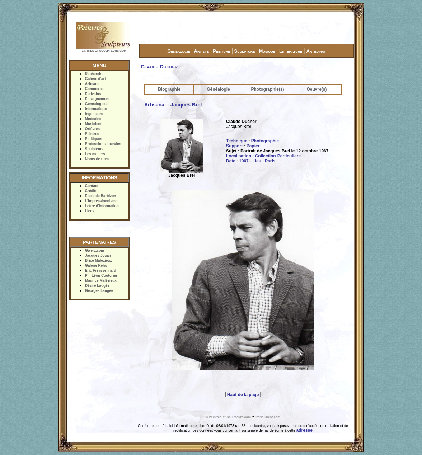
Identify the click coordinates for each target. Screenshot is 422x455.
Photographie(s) (267, 89)
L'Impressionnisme (101, 201)
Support (234, 145)
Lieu (256, 160)
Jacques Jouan (98, 255)
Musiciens (93, 124)
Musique (267, 51)
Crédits (91, 191)
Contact (91, 186)
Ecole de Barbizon (100, 196)
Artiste (201, 51)
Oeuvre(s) (316, 89)
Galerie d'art (95, 79)
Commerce (94, 89)
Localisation (238, 155)
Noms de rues (97, 159)
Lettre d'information (102, 206)
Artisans (92, 84)
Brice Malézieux (98, 260)
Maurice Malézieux (101, 281)
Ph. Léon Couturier (101, 276)
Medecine (93, 119)
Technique (236, 140)
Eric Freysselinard (100, 270)
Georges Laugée (99, 291)
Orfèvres (92, 129)
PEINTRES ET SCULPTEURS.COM (103, 50)
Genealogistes (97, 104)
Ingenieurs (94, 114)
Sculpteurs (94, 149)
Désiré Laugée (97, 286)
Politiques (93, 139)
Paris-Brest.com (267, 417)
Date (230, 160)
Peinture (221, 51)
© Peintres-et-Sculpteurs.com (228, 417)
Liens (89, 211)
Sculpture (244, 51)
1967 (244, 160)
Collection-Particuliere (278, 155)
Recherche (94, 74)
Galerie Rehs (96, 265)
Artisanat (316, 51)
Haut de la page (243, 394)
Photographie (265, 140)
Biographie (169, 89)
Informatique (96, 109)
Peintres (92, 134)
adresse (304, 430)
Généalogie (218, 89)
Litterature (290, 51)
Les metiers (95, 154)
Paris (270, 160)
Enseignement (97, 99)
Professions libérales (103, 144)
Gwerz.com (94, 250)
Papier (253, 145)
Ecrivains (93, 94)
